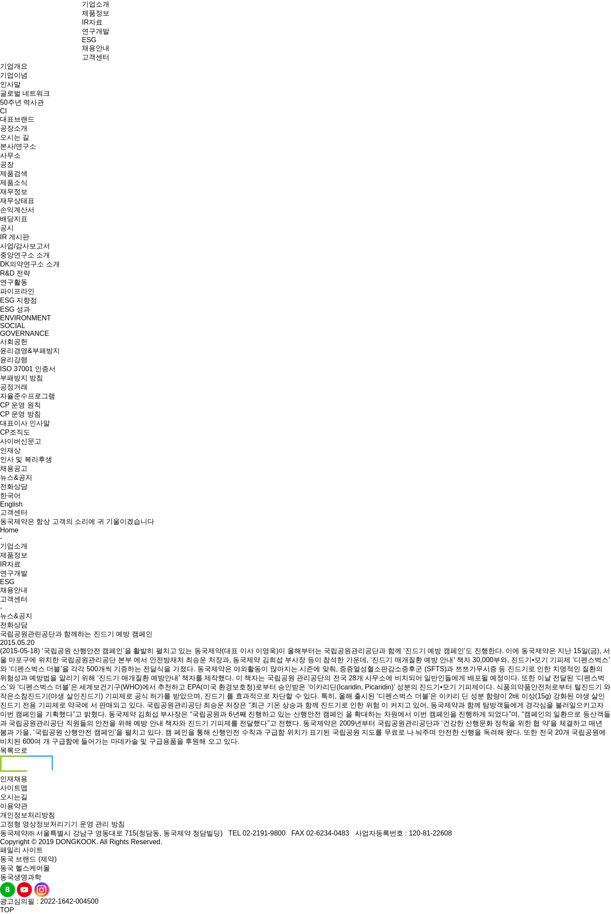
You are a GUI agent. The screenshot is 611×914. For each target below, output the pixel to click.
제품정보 (95, 13)
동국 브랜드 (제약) (28, 859)
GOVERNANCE (24, 333)
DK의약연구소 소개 (30, 264)
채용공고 (14, 468)
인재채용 (14, 779)
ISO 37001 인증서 (28, 368)
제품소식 (14, 182)
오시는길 (14, 797)
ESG (89, 40)
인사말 (10, 84)
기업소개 (95, 4)
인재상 (10, 450)
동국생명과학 (20, 877)
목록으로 (14, 750)
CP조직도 (15, 432)
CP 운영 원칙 (20, 405)
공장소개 (14, 128)
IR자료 (92, 22)
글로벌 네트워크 (25, 93)
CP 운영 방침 (20, 414)
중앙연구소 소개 (25, 255)
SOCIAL (12, 325)
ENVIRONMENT (25, 318)
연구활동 (14, 282)
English (11, 504)
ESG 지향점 (18, 300)
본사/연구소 (18, 146)
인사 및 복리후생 (26, 459)
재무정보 (14, 191)
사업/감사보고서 (25, 246)
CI (3, 111)
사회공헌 (14, 341)
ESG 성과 (15, 309)
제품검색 (14, 173)
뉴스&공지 (16, 477)
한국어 (10, 495)
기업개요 (14, 66)
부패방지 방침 (21, 378)
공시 (7, 228)
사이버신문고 (20, 441)
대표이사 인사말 (25, 423)
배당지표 (14, 218)
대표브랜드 (17, 119)
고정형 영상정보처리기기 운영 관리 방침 (62, 824)
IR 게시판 (14, 237)
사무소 (10, 155)
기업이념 (14, 75)
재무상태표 (17, 200)
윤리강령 (14, 359)
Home (9, 530)
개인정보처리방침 (27, 815)
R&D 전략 (15, 273)
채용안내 (95, 48)
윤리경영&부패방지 (30, 350)
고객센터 (95, 57)
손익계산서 (17, 209)
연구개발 (95, 31)
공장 (7, 164)
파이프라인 (17, 291)
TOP (7, 910)
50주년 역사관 (22, 102)
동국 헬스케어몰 (25, 868)
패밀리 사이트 (21, 850)
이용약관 (14, 806)
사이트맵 (14, 788)
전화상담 (14, 486)
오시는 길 (14, 137)
